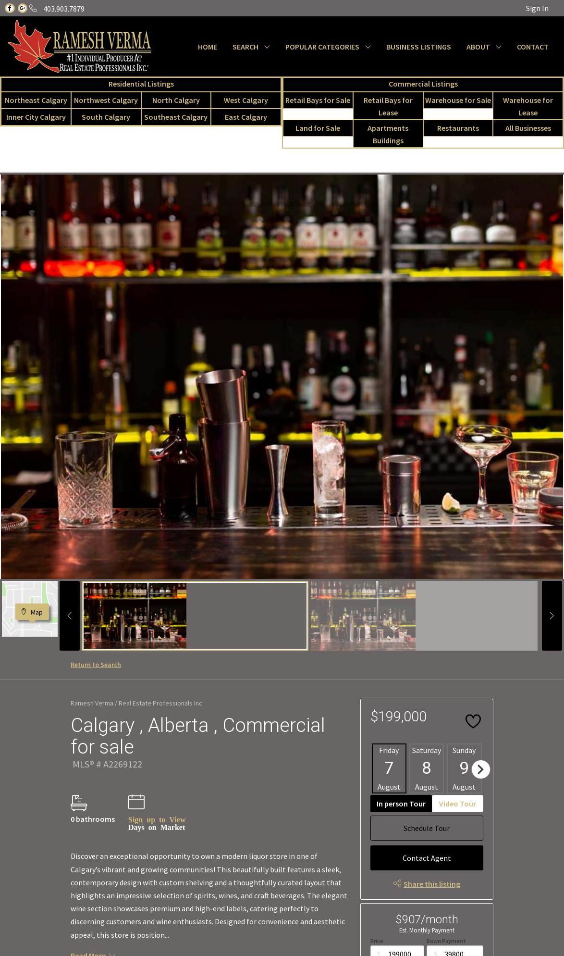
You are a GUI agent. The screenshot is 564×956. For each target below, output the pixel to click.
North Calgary (176, 100)
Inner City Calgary (36, 117)
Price (376, 940)
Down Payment (446, 940)
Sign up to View (156, 819)
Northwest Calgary (106, 100)
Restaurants (458, 128)
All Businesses (528, 128)
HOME (207, 46)
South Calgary (106, 117)
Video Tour (457, 803)
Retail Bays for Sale (317, 100)
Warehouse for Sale (458, 100)
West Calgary (246, 100)
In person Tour (401, 803)
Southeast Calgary (176, 117)
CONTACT (533, 46)
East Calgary (246, 117)
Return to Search (96, 664)
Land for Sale (317, 128)
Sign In (537, 8)
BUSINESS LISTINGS (418, 46)
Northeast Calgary (36, 100)
